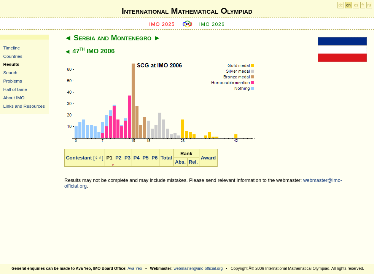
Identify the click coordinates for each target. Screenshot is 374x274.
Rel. (193, 162)
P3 (127, 158)
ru (369, 5)
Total (166, 158)
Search (10, 72)
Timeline (11, 47)
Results (11, 64)
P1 (110, 158)
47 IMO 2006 (93, 51)
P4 (137, 158)
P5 (146, 158)
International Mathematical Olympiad (187, 11)
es (356, 5)
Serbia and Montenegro (112, 37)
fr (362, 5)
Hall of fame (15, 89)
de (341, 5)
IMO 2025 (162, 24)
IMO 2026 (212, 24)
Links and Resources (24, 106)
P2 (118, 158)
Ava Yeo (134, 268)
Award (208, 158)
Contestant (79, 158)
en (348, 5)
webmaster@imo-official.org (198, 268)
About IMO (14, 97)
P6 (154, 158)
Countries (12, 56)
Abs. (180, 162)
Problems (12, 80)
